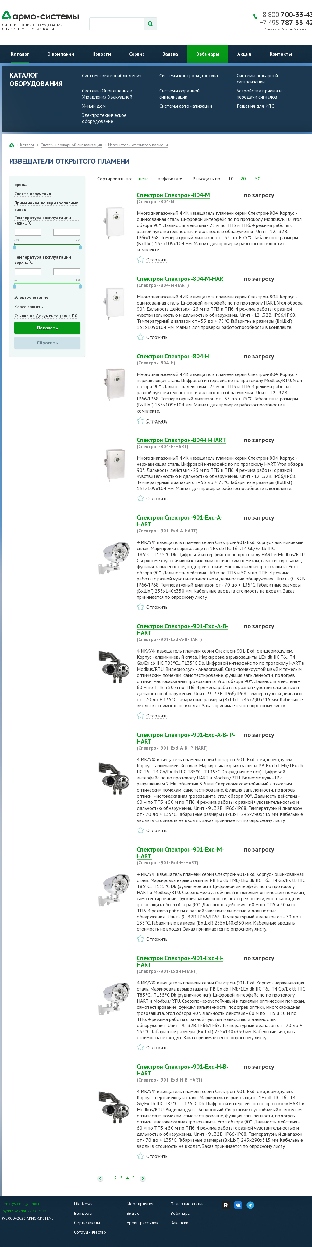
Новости (101, 54)
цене (144, 179)
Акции (244, 54)
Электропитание (31, 297)
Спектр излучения (32, 194)
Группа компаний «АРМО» (24, 1211)
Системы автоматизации (185, 106)
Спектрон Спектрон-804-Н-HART (187, 443)
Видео (133, 1213)
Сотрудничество (90, 1232)
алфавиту (168, 179)
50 (258, 179)
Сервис (136, 54)
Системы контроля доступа (188, 75)
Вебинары (207, 54)
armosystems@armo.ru (21, 1203)
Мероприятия (140, 1204)
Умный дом (94, 106)
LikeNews (83, 1204)
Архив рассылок (142, 1222)
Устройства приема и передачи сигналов (259, 94)
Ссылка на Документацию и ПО (46, 316)
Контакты (281, 54)
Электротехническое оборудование (104, 118)
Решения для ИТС (255, 106)
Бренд (20, 184)
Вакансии (179, 1222)
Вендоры (83, 1213)
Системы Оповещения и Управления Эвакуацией (107, 94)
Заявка (170, 54)
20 (243, 179)
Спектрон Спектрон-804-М (187, 198)
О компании (60, 54)
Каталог (20, 54)
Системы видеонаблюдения (111, 75)
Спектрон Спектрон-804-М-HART (187, 282)
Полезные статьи (187, 1204)
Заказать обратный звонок (286, 29)
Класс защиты (29, 306)
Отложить (157, 259)
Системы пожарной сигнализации (257, 78)
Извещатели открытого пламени (138, 145)
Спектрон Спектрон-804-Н (187, 359)
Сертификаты (87, 1222)
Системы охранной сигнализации (179, 94)
